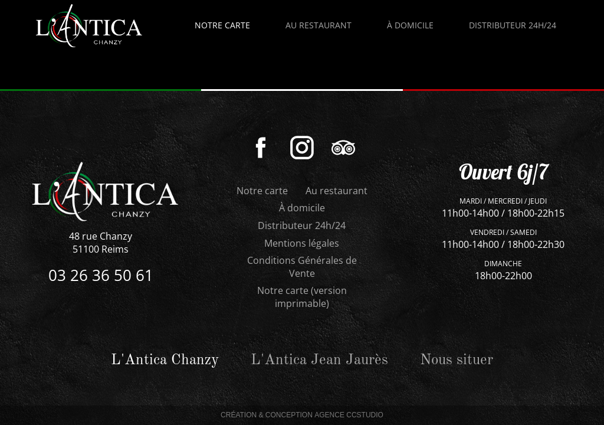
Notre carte (222, 25)
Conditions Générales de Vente (302, 267)
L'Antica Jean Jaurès (319, 360)
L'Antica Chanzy (165, 360)
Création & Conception (302, 415)
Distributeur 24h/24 (302, 225)
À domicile (302, 207)
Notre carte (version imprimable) (302, 297)
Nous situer (456, 360)
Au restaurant (336, 190)
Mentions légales (301, 243)
